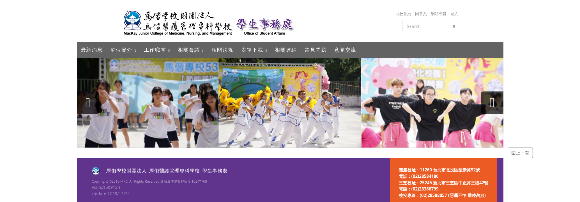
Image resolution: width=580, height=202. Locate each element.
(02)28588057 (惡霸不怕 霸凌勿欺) (453, 195)
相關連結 (286, 49)
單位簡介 (121, 49)
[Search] (430, 26)
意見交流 (345, 49)
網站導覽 (438, 13)
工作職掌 (155, 49)
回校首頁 (403, 13)
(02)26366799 (425, 189)
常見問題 (315, 49)
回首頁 (421, 13)
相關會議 (189, 49)
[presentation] (88, 102)
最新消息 (92, 49)
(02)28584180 (425, 176)
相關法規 (222, 49)
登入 (454, 13)
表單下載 (252, 49)
